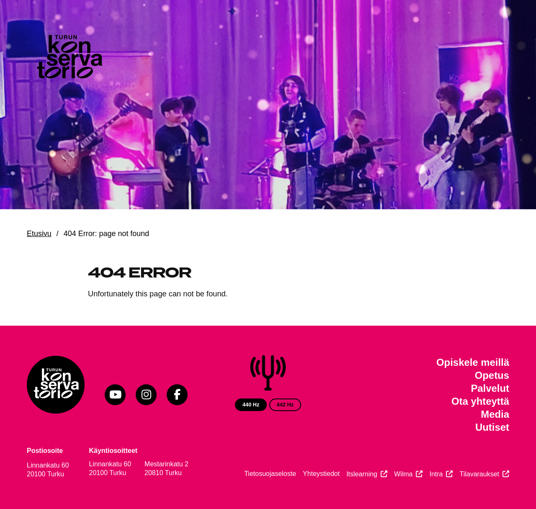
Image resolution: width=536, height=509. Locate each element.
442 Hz (285, 404)
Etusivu (39, 233)
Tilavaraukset (479, 474)
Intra (436, 474)
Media (495, 414)
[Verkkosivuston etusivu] (69, 58)
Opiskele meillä (472, 362)
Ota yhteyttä (480, 401)
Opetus (492, 375)
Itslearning (361, 474)
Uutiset (492, 427)
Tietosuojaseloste (270, 473)
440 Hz (251, 404)
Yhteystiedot (321, 473)
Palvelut (490, 388)
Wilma (403, 474)
